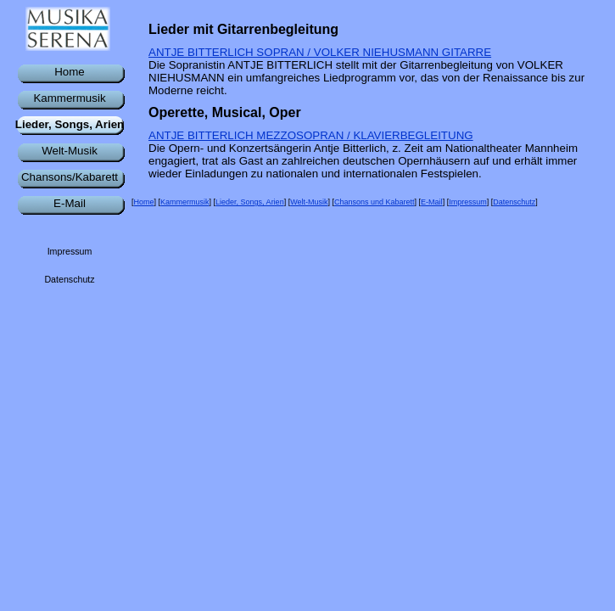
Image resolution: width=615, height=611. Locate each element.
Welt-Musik (308, 202)
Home (144, 202)
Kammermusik (185, 202)
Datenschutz (514, 202)
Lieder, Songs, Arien (249, 202)
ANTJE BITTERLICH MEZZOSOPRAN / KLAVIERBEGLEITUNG (310, 135)
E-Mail (432, 202)
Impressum (468, 202)
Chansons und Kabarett (374, 202)
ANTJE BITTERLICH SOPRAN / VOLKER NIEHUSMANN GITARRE (319, 52)
